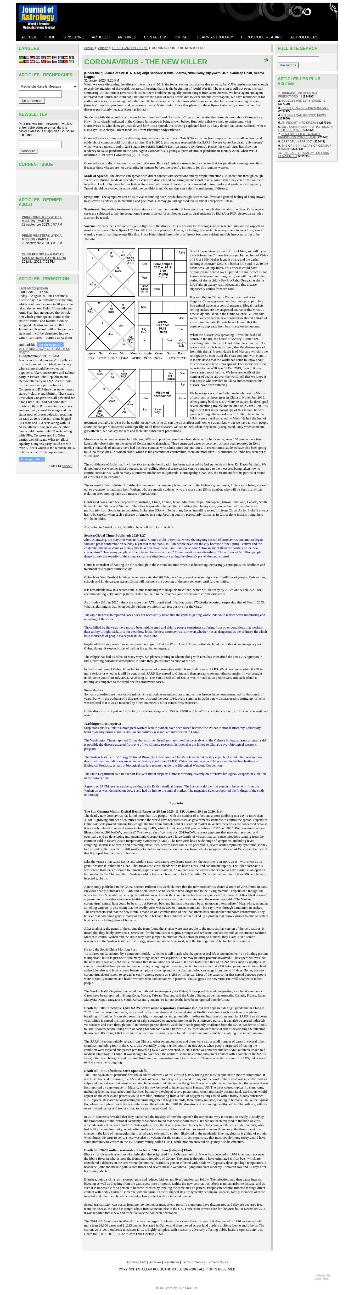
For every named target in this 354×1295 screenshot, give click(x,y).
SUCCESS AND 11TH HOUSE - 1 (303, 100)
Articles (103, 48)
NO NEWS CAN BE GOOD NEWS (304, 115)
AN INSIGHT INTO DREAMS (299, 122)
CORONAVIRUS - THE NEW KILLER (178, 48)
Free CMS (192, 1288)
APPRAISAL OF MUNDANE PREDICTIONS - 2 (297, 95)
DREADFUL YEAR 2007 (297, 141)
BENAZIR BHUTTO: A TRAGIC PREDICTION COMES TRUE (300, 136)
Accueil (89, 48)
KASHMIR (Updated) (33, 288)
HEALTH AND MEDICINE (130, 48)
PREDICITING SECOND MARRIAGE (305, 108)
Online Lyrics (163, 1288)
